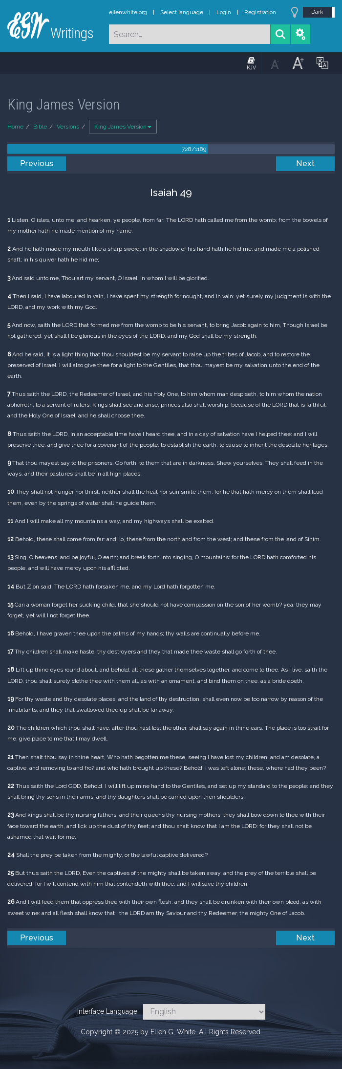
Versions (68, 126)
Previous (37, 163)
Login (223, 12)
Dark (317, 11)
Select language (181, 12)
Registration (260, 12)
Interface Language (107, 1011)
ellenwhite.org (128, 12)
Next (305, 163)
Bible (40, 126)
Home (15, 126)
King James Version (122, 126)
